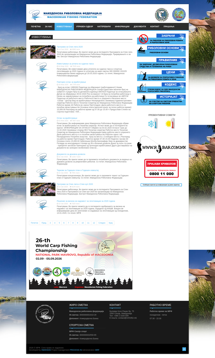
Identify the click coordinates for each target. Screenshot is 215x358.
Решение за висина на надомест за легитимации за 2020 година (86, 201)
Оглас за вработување (67, 118)
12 (94, 223)
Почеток (34, 223)
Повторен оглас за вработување (71, 82)
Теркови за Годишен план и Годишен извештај (78, 170)
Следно (101, 223)
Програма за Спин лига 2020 (70, 47)
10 (83, 223)
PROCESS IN (76, 350)
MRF (97, 350)
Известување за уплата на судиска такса (75, 64)
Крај (111, 223)
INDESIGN (46, 350)
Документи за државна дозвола (71, 154)
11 (88, 223)
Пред (44, 223)
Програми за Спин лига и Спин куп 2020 (75, 184)
